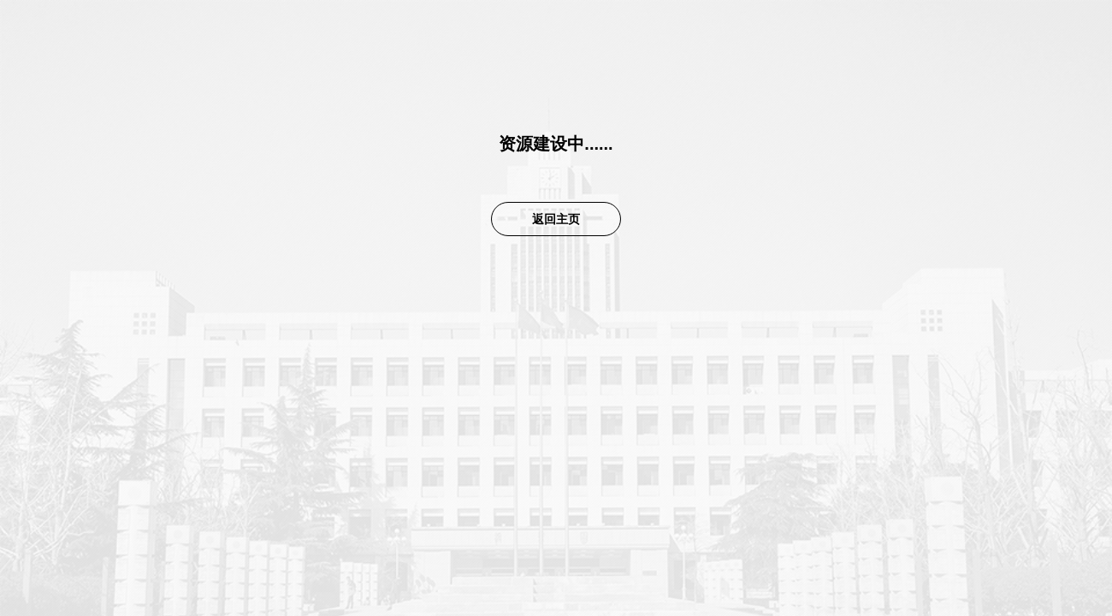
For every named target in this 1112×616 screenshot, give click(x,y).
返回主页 (556, 219)
